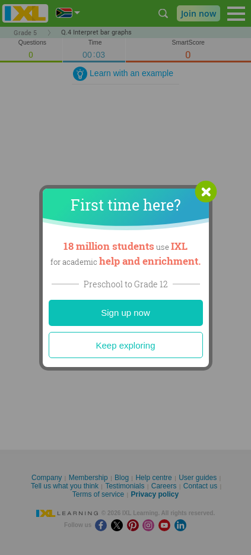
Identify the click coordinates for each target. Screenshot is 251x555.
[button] (206, 191)
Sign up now (125, 313)
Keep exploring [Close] (125, 345)
